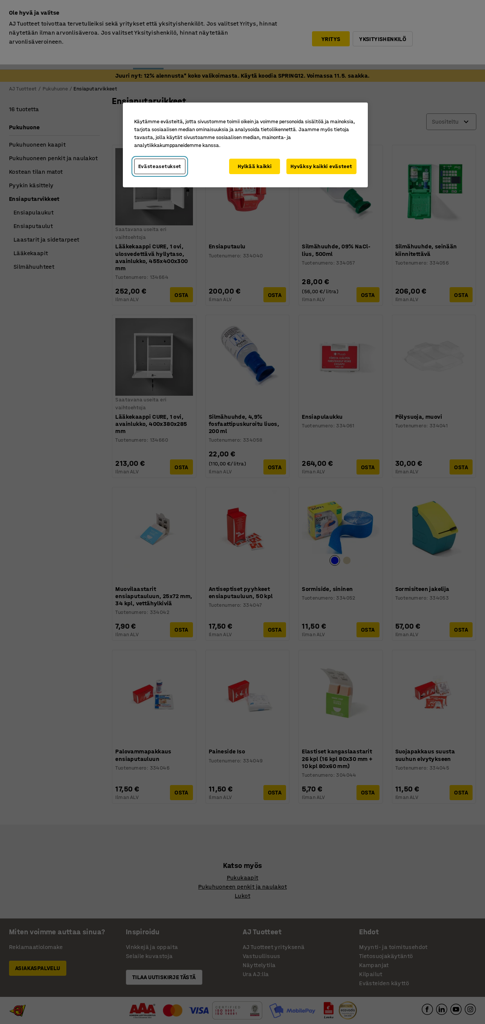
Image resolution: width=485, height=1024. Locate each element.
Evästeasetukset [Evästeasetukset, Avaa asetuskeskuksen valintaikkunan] (160, 166)
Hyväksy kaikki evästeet (321, 166)
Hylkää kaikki (254, 166)
